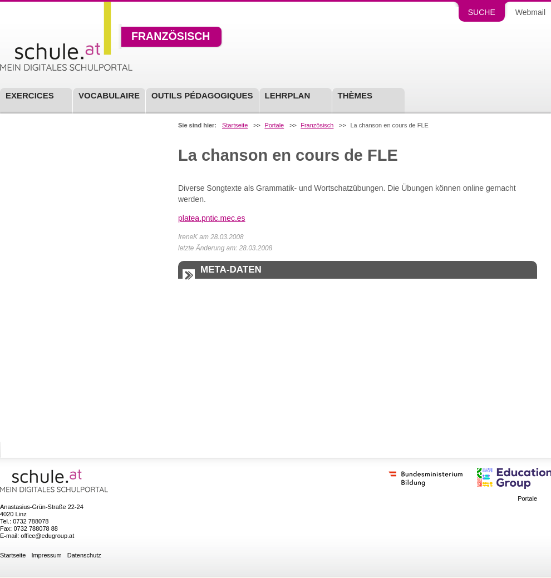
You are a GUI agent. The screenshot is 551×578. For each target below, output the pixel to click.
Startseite (235, 125)
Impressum (46, 555)
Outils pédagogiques (202, 95)
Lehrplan (288, 95)
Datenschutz (84, 555)
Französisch (170, 36)
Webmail (530, 12)
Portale (274, 125)
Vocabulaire (109, 95)
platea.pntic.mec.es (211, 218)
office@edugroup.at (47, 535)
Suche (481, 12)
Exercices (30, 95)
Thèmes (355, 95)
